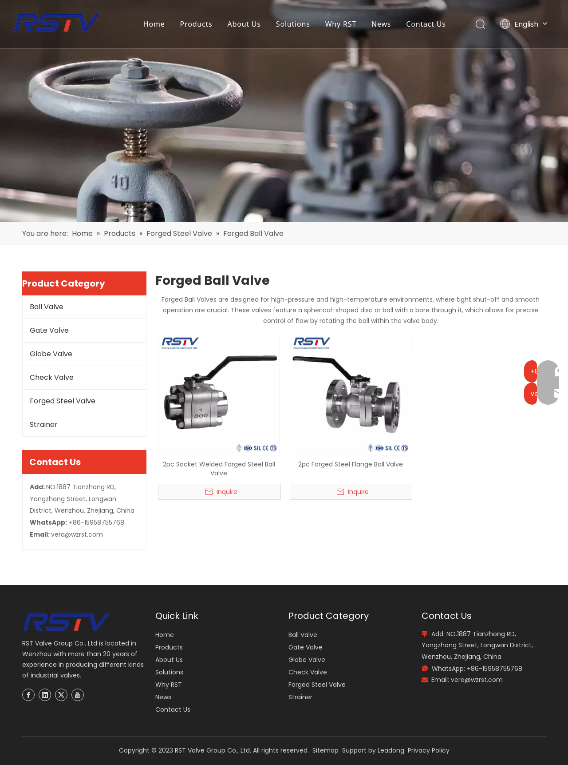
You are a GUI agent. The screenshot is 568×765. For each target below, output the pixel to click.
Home (155, 24)
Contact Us (426, 24)
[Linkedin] (45, 695)
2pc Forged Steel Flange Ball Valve (350, 464)
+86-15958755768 (96, 522)
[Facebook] (28, 695)
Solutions (293, 24)
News (381, 24)
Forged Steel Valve (62, 401)
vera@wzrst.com (77, 534)
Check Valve (52, 377)
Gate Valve (49, 330)
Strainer (44, 424)
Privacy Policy (429, 750)
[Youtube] (77, 695)
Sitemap (325, 750)
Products (197, 24)
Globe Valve (51, 354)
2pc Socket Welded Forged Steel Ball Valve (219, 469)
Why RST (341, 24)
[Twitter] (61, 695)
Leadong (391, 750)
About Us (244, 24)
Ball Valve (46, 307)
